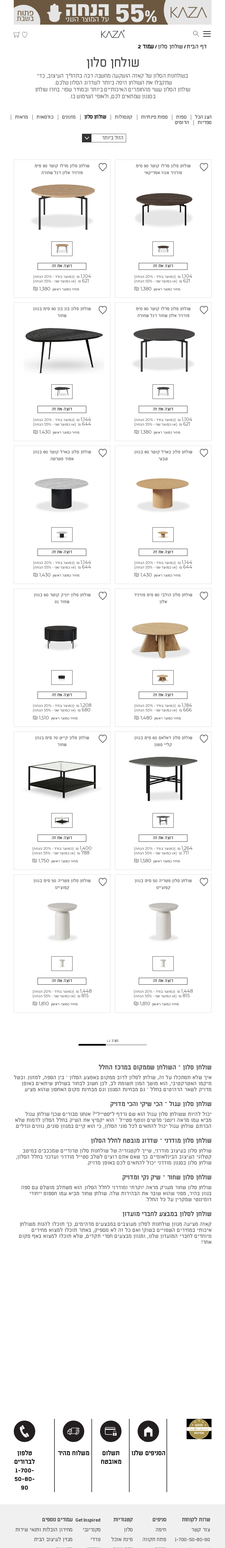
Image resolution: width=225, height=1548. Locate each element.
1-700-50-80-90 (192, 1540)
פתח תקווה (154, 1540)
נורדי (95, 1540)
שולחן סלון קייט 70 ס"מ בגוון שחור (62, 739)
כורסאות (44, 117)
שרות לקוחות (196, 1520)
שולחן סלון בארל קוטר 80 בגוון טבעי (163, 454)
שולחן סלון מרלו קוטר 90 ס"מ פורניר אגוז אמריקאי (163, 169)
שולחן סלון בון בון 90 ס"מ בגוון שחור (62, 312)
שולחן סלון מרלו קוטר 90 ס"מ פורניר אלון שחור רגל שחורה (163, 312)
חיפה (161, 1530)
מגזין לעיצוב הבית (53, 1540)
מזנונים (68, 117)
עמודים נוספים (57, 1520)
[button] (104, 138)
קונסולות (123, 117)
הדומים (182, 122)
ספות (181, 117)
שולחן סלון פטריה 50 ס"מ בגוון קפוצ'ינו (163, 881)
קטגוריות (123, 1520)
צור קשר (200, 1530)
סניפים (159, 1520)
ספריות (204, 122)
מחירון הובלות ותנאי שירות (44, 1530)
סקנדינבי (92, 1530)
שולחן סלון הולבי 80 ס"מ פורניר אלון (163, 596)
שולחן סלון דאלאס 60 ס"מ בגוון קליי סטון (163, 739)
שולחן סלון (170, 47)
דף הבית (197, 47)
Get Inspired (88, 1520)
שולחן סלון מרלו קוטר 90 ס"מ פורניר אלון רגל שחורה (62, 169)
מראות (21, 117)
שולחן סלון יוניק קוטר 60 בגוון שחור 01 (62, 596)
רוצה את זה (163, 264)
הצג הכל (203, 117)
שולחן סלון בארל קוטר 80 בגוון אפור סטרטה (62, 454)
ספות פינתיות (154, 117)
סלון (128, 1530)
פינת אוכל (122, 1540)
